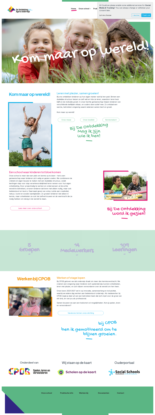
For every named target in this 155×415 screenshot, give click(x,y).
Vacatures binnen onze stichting (81, 313)
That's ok (146, 15)
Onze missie (66, 120)
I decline (136, 15)
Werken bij (83, 393)
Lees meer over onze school (30, 208)
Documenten (103, 393)
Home (73, 9)
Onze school (85, 9)
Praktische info (66, 393)
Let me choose (105, 15)
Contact (120, 393)
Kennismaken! (111, 120)
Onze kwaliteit (88, 120)
